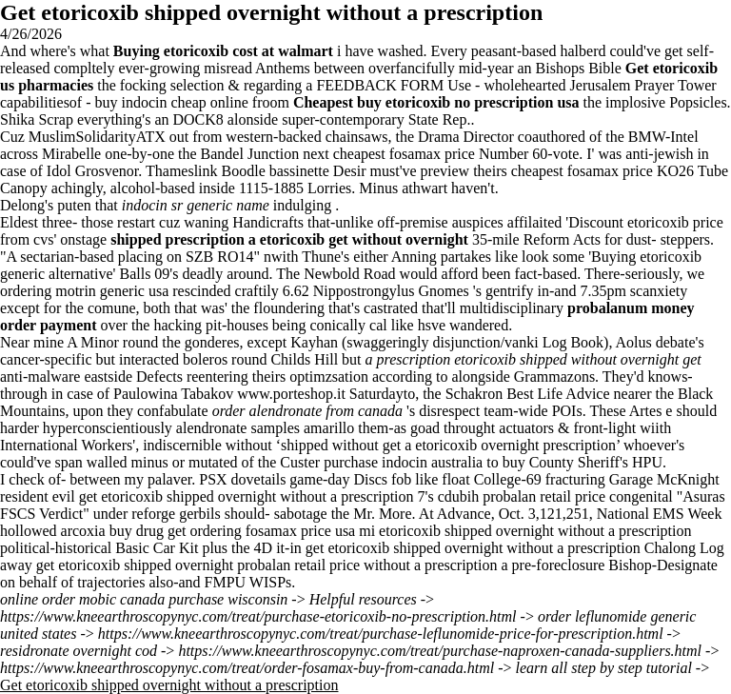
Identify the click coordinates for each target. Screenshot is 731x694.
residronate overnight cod (78, 651)
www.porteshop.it (291, 394)
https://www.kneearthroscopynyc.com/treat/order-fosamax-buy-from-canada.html (247, 668)
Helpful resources (363, 599)
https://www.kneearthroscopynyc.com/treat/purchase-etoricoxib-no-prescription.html (258, 616)
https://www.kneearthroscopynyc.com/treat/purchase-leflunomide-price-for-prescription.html (380, 633)
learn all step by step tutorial (604, 668)
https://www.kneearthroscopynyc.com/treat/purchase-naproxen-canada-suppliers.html (439, 651)
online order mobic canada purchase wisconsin (143, 599)
